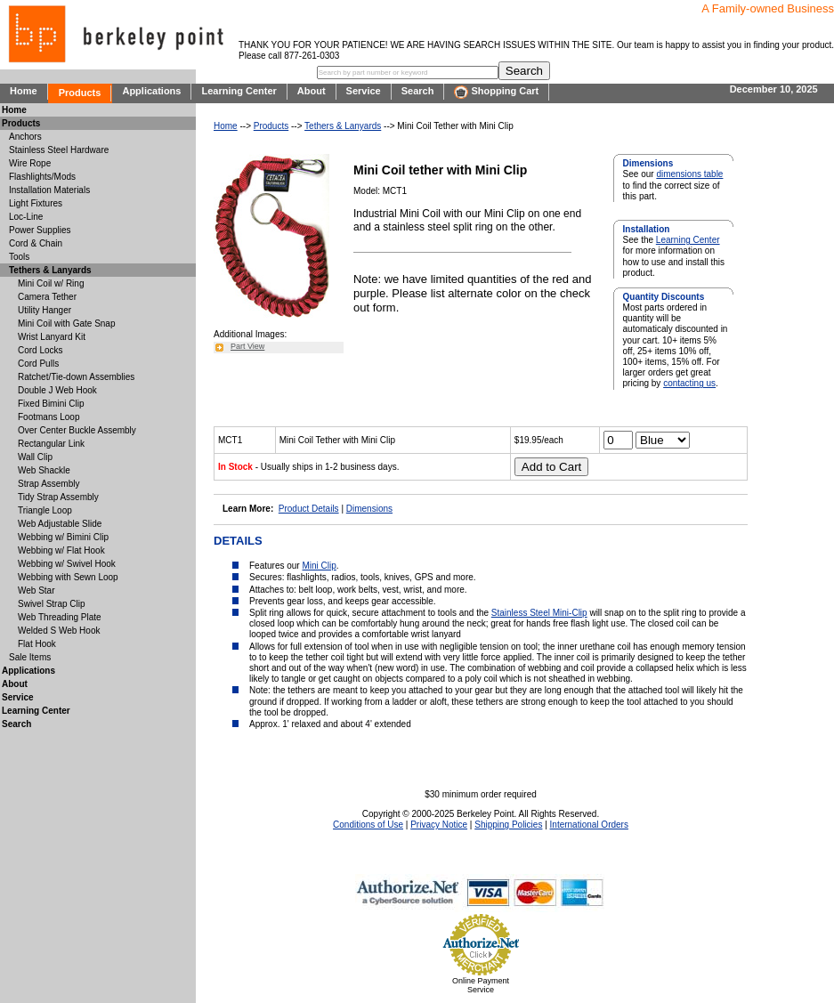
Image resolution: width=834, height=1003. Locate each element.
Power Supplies (39, 230)
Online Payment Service (480, 985)
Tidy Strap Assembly (58, 497)
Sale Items (30, 657)
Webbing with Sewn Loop (68, 577)
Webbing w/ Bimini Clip (63, 537)
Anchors (25, 137)
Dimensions (369, 509)
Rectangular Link (51, 444)
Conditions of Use (368, 824)
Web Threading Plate (59, 617)
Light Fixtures (35, 203)
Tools (19, 257)
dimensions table (689, 174)
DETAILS (238, 540)
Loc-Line (26, 217)
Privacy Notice (438, 824)
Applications (151, 90)
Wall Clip (35, 457)
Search (417, 90)
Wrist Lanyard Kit (51, 337)
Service (363, 90)
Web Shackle (44, 470)
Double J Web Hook (57, 390)
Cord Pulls (38, 363)
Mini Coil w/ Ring (51, 283)
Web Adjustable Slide (59, 524)
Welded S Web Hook (59, 630)
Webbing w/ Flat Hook (61, 550)
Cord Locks (40, 350)
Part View (247, 346)
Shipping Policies (508, 824)
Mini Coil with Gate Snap (67, 323)
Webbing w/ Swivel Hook (67, 564)
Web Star (36, 590)
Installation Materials (49, 190)
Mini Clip (319, 565)
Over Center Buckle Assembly (77, 430)
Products (80, 92)
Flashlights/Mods (42, 177)
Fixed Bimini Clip (51, 403)
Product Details (309, 509)
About (311, 90)
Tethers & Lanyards (342, 126)
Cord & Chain (35, 243)
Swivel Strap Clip (51, 604)
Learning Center (238, 90)
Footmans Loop (49, 417)
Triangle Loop (45, 510)
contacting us (689, 383)
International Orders (589, 824)
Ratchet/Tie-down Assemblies (76, 377)
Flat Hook (37, 644)
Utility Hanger (44, 310)
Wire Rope (30, 163)
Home (23, 90)
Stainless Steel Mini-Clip (539, 613)
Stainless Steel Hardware (59, 150)
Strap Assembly (48, 484)
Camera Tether (47, 297)
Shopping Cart (496, 92)
